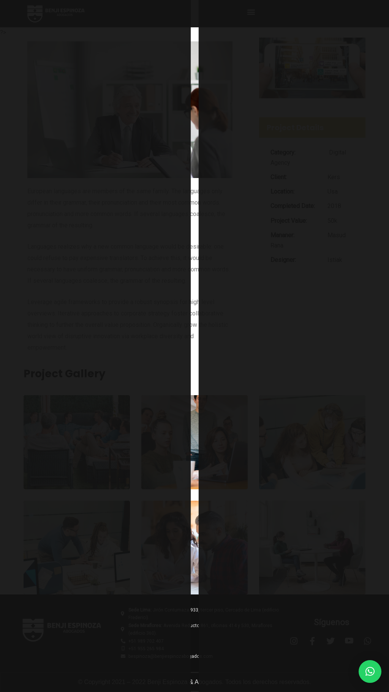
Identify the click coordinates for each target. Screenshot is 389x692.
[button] (251, 11)
